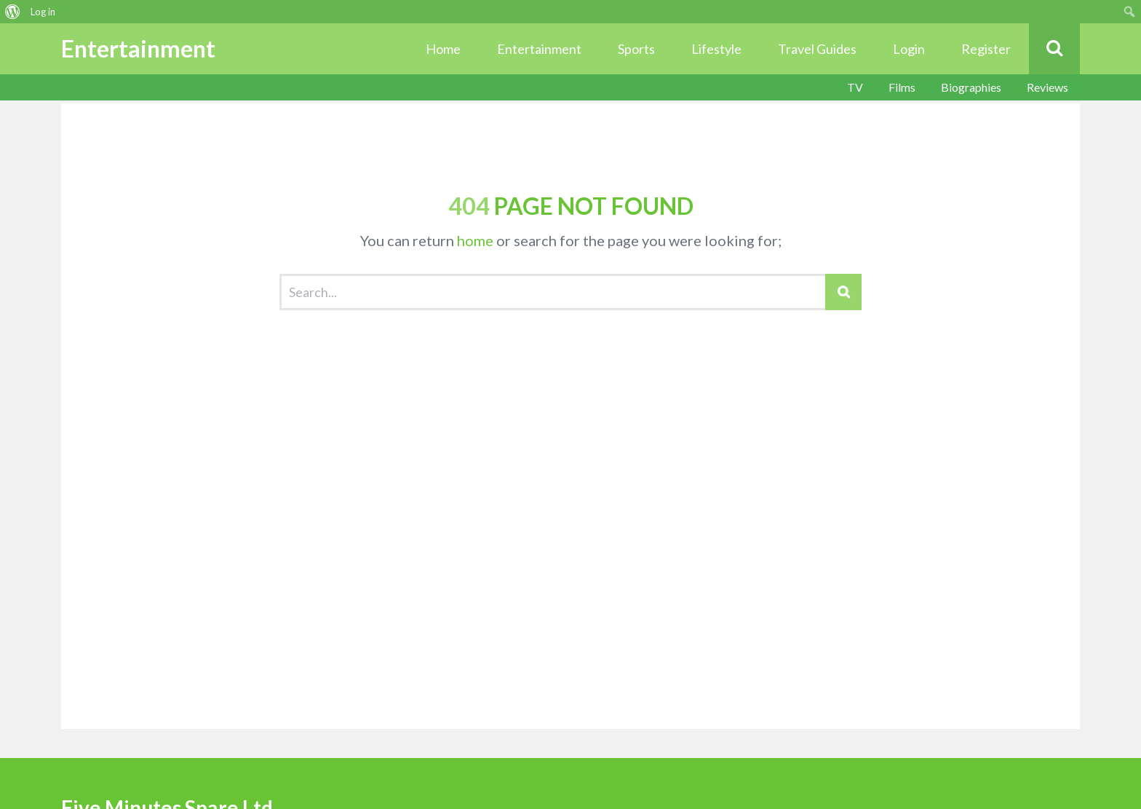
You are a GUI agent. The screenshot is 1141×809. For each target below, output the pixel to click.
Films (901, 87)
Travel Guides (817, 49)
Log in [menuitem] (43, 11)
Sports (636, 49)
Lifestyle (716, 49)
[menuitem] (12, 11)
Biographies (971, 87)
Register (986, 49)
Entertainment (539, 49)
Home (443, 49)
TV (855, 87)
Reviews (1047, 87)
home (475, 240)
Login (909, 49)
